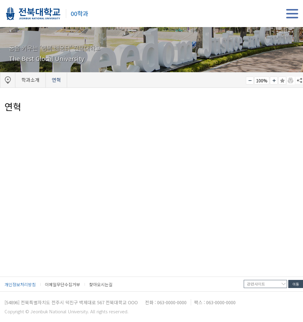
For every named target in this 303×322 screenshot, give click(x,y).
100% (261, 81)
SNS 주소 (299, 80)
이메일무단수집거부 (62, 284)
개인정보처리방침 (20, 284)
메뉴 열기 (292, 13)
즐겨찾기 (282, 80)
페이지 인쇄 (291, 80)
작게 (250, 80)
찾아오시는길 (101, 284)
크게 (274, 80)
